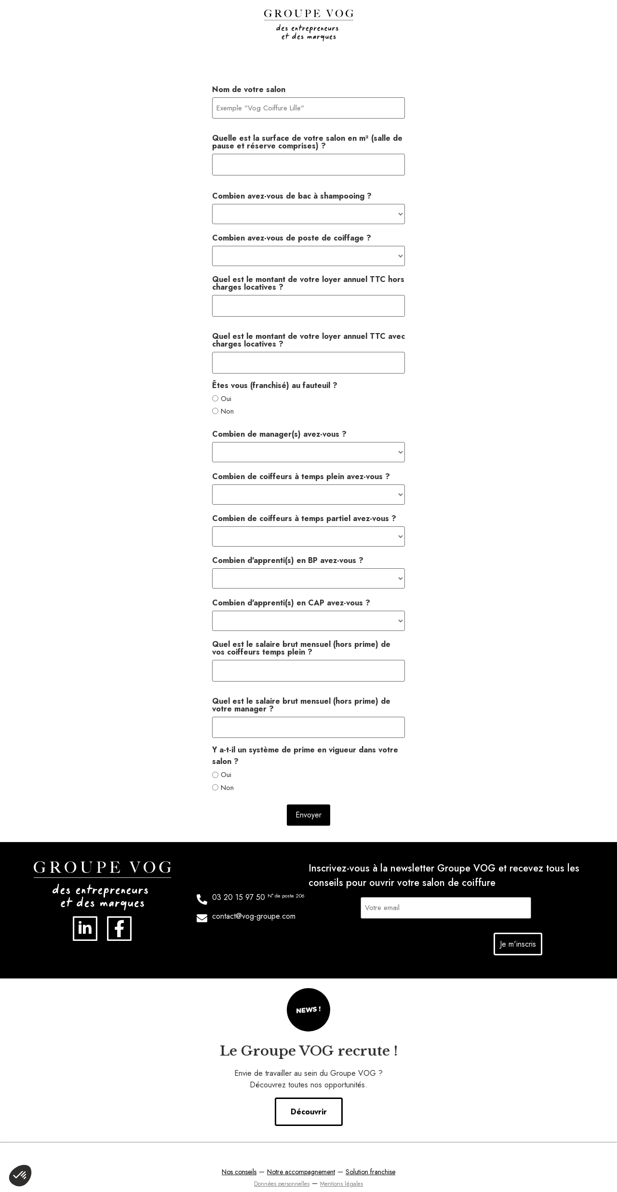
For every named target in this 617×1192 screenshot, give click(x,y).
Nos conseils (239, 1157)
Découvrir (309, 1097)
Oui (226, 390)
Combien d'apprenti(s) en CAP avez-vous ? (291, 594)
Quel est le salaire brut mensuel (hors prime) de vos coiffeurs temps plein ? (301, 639)
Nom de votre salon (248, 90)
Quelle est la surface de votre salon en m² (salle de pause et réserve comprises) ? (307, 140)
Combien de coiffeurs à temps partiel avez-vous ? (304, 510)
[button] (20, 1175)
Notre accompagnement (301, 1157)
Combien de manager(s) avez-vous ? (279, 426)
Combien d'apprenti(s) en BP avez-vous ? (287, 552)
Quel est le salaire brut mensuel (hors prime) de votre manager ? (301, 694)
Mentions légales (341, 1169)
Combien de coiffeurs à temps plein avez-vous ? (301, 468)
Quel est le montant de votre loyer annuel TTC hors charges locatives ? (308, 279)
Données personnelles (281, 1169)
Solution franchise (370, 1157)
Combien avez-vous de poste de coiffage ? (291, 234)
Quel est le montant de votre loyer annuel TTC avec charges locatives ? (308, 334)
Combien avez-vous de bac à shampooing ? (292, 192)
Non (227, 403)
